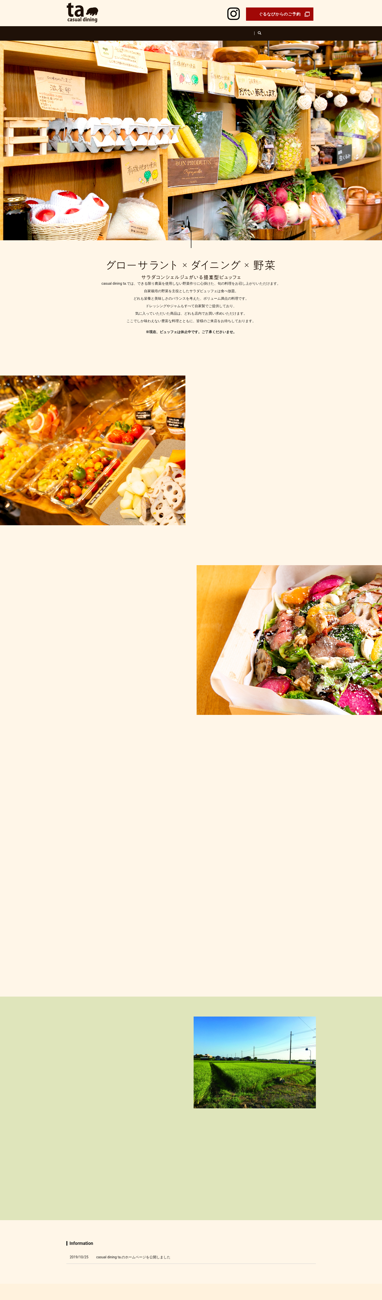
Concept (153, 31)
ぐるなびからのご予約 (280, 14)
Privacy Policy (244, 1274)
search (276, 31)
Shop (132, 31)
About (175, 31)
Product (234, 31)
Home (113, 31)
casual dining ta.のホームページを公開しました (133, 1046)
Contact (225, 1274)
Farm (194, 31)
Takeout (257, 31)
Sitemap (263, 1274)
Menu (213, 31)
